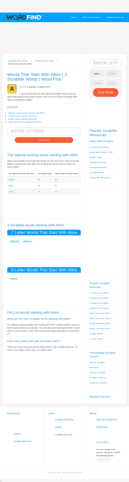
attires (11, 192)
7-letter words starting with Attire (22, 116)
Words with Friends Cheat (101, 152)
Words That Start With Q (100, 318)
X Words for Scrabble (99, 303)
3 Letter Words (96, 339)
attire (11, 186)
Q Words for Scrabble (99, 308)
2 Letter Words (96, 334)
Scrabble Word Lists (115, 17)
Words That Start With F (100, 323)
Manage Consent (104, 459)
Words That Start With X (100, 328)
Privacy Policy (102, 442)
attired (11, 180)
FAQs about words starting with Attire (24, 122)
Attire (22, 87)
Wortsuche (94, 367)
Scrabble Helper (97, 172)
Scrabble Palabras (98, 378)
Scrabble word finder (64, 419)
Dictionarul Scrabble (99, 383)
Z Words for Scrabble (99, 298)
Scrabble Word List (22, 441)
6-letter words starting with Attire (22, 119)
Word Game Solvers (91, 17)
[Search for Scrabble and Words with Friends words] (44, 131)
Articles (17, 433)
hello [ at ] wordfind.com (107, 419)
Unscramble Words (98, 167)
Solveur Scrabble (97, 362)
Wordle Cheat (96, 157)
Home (74, 17)
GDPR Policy (102, 427)
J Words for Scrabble (99, 293)
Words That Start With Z (100, 313)
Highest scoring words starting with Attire (26, 113)
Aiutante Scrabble (97, 372)
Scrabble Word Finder (99, 147)
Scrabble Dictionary (98, 162)
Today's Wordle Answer (100, 178)
